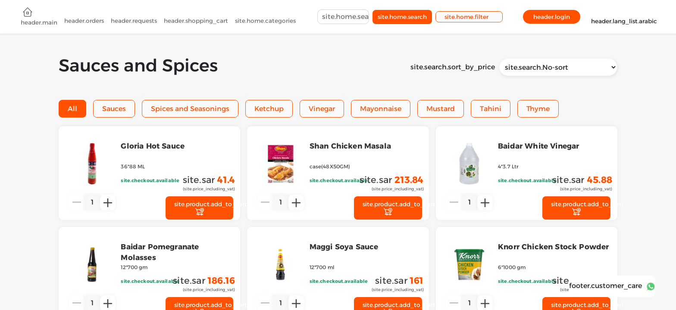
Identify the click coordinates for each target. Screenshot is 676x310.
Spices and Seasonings (190, 109)
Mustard (440, 109)
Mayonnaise (380, 109)
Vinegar (322, 109)
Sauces (114, 109)
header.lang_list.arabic (624, 17)
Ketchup (269, 109)
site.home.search (402, 17)
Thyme (538, 109)
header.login (551, 17)
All (72, 109)
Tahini (490, 109)
